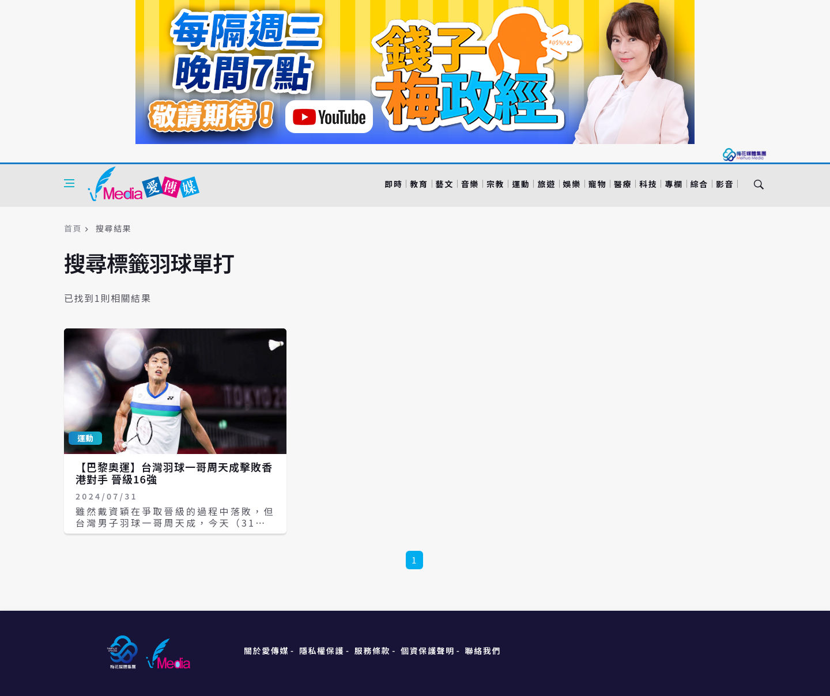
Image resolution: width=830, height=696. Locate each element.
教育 (419, 184)
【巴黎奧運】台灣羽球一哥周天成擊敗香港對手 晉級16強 (174, 473)
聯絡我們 (483, 650)
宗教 (495, 184)
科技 (648, 184)
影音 (725, 184)
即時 (393, 184)
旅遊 (546, 184)
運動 (521, 184)
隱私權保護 (321, 650)
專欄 (673, 184)
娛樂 (572, 184)
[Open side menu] (69, 183)
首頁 (73, 228)
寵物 (597, 184)
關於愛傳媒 (266, 650)
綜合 (699, 184)
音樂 (470, 184)
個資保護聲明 (428, 650)
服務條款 (372, 650)
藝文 (445, 184)
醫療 (623, 184)
